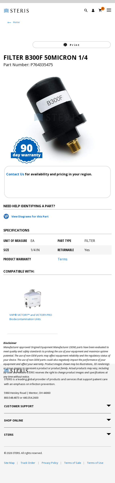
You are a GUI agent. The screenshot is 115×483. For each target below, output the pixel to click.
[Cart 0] (100, 10)
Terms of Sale (72, 463)
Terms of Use (95, 463)
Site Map (9, 463)
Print (74, 45)
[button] (88, 15)
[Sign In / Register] (93, 10)
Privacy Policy (50, 463)
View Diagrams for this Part (30, 216)
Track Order (28, 463)
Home (16, 22)
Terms (62, 259)
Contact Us (15, 174)
